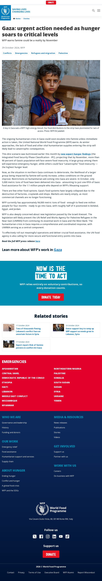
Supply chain (7, 461)
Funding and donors (11, 432)
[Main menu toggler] (98, 10)
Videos (57, 437)
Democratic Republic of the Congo (23, 377)
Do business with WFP (64, 476)
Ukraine (59, 396)
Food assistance (9, 451)
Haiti (5, 386)
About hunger (13, 470)
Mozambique (9, 400)
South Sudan (62, 382)
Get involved (64, 446)
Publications (59, 427)
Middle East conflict (15, 396)
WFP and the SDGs (10, 490)
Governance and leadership (14, 422)
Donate (51, 3)
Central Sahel (10, 373)
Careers (57, 471)
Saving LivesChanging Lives (21, 10)
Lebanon (7, 391)
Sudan (58, 386)
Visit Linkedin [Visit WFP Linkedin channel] (54, 536)
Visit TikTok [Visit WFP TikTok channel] (67, 536)
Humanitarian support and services (18, 456)
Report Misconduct (86, 572)
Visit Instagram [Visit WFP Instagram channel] (48, 536)
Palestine (63, 53)
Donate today (51, 297)
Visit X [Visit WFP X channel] (34, 536)
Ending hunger (9, 476)
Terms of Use (34, 572)
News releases (60, 422)
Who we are (11, 417)
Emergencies (21, 53)
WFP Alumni (68, 572)
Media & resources (68, 417)
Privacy (21, 572)
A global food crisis (10, 485)
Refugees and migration (43, 53)
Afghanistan (10, 368)
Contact (10, 572)
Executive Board (52, 572)
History (5, 427)
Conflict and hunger (11, 480)
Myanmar (8, 405)
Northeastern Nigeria (67, 368)
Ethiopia (7, 382)
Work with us (65, 466)
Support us (59, 451)
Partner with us (61, 456)
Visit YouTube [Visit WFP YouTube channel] (61, 536)
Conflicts (7, 53)
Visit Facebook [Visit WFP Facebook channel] (41, 536)
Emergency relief (9, 447)
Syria (57, 391)
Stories (26, 19)
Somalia (59, 377)
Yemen (57, 400)
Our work (10, 441)
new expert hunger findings (76, 153)
